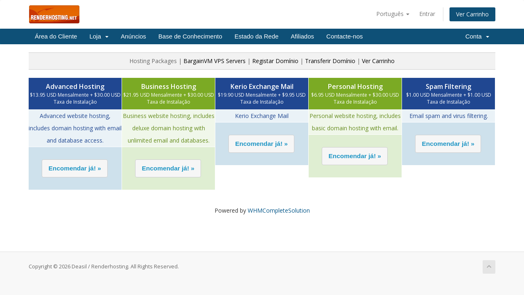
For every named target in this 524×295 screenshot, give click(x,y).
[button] (75, 168)
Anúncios (133, 36)
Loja (98, 36)
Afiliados (302, 36)
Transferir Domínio (330, 61)
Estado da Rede (257, 36)
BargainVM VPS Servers (214, 61)
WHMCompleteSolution (279, 210)
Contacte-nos (344, 36)
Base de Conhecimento (190, 36)
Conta (477, 36)
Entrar (427, 14)
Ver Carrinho (472, 14)
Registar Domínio (275, 61)
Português (392, 14)
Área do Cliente (56, 36)
